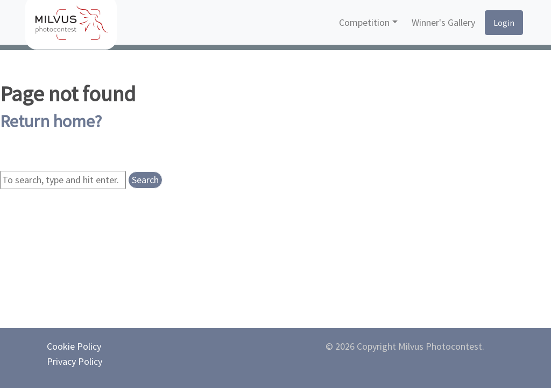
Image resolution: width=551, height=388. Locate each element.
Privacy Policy (74, 361)
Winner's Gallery (443, 22)
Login (503, 22)
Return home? (51, 121)
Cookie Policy (74, 346)
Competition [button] (364, 22)
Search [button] (145, 180)
